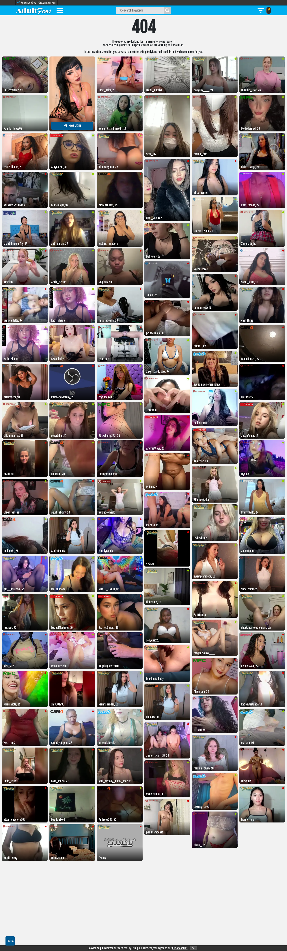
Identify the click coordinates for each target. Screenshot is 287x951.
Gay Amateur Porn (47, 2)
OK (193, 948)
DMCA (10, 941)
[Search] (167, 10)
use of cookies (179, 948)
